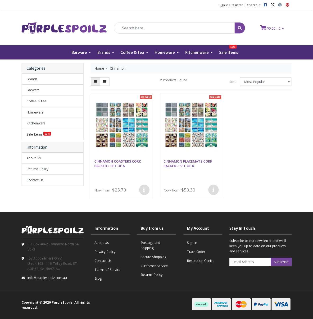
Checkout (253, 5)
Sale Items (228, 50)
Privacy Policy (105, 251)
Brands (104, 52)
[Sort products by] (265, 81)
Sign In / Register (231, 5)
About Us (34, 158)
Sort (232, 81)
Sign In (192, 242)
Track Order (196, 251)
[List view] (104, 81)
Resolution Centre (200, 260)
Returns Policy (37, 169)
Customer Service (154, 266)
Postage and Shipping (150, 245)
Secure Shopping (153, 257)
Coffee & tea (133, 52)
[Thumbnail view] (95, 81)
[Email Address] (250, 262)
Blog (98, 278)
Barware (80, 52)
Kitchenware (197, 52)
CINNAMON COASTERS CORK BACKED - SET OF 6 (117, 163)
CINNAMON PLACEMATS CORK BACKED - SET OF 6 (187, 163)
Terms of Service (108, 269)
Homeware (165, 52)
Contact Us (35, 180)
